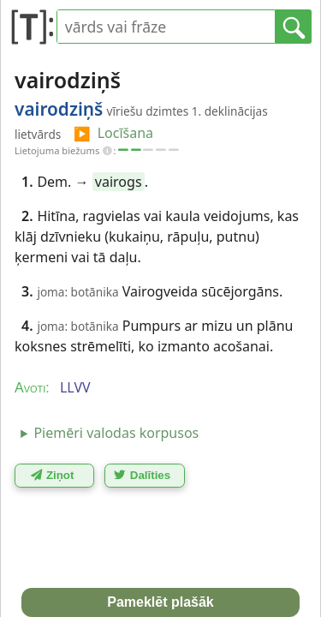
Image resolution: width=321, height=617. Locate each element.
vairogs (118, 181)
